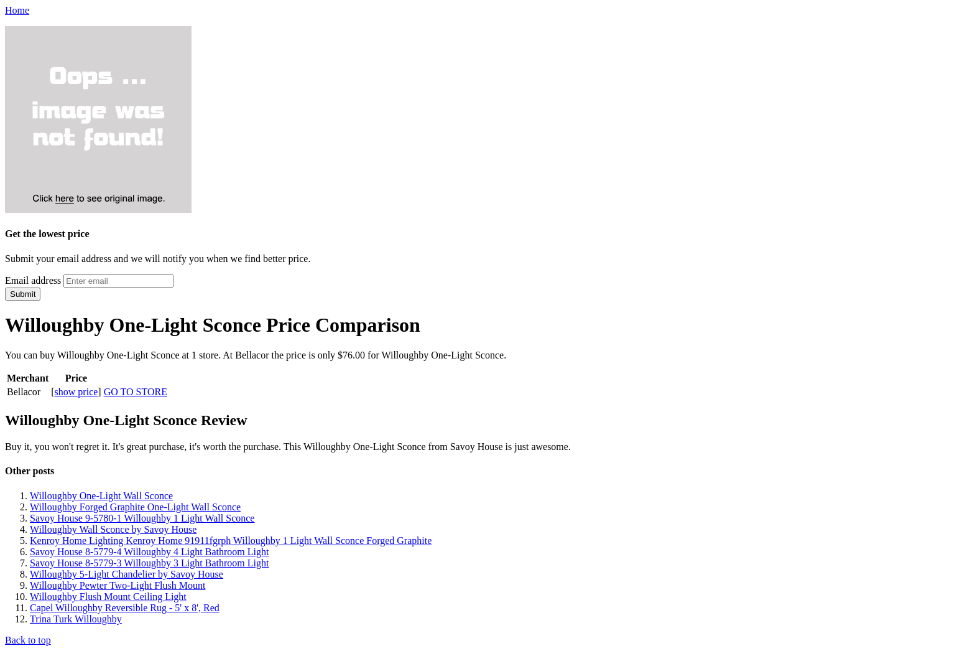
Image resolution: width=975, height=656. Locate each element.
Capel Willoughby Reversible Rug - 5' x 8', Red (124, 607)
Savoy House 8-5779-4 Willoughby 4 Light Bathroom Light (149, 551)
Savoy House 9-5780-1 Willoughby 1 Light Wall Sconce (142, 518)
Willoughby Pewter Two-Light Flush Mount (117, 585)
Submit (22, 294)
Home (17, 10)
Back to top (28, 640)
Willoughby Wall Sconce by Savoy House (113, 529)
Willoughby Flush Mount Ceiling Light (108, 596)
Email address (33, 280)
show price (76, 392)
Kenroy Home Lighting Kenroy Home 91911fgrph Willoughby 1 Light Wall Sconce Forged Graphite (231, 540)
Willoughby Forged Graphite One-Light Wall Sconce (135, 507)
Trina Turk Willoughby (76, 619)
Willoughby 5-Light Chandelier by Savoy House (126, 574)
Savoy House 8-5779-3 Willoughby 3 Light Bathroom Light (149, 563)
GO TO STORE (135, 392)
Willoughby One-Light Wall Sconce (101, 495)
